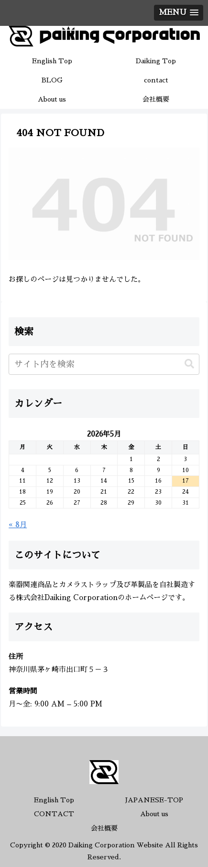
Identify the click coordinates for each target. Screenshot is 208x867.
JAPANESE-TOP (154, 800)
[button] (189, 364)
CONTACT (54, 813)
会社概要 (104, 828)
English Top (54, 800)
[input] (104, 364)
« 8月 (18, 524)
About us (154, 813)
